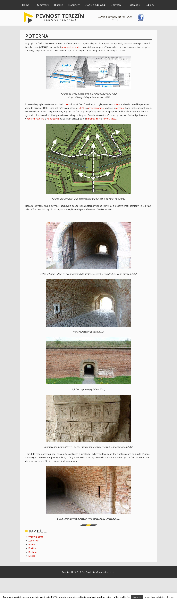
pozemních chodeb (71, 47)
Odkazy (150, 4)
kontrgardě (53, 118)
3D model (135, 4)
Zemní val (33, 540)
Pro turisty (74, 4)
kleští (81, 108)
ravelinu (119, 108)
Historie (58, 4)
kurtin (66, 104)
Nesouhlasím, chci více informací (159, 597)
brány (117, 104)
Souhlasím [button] (136, 597)
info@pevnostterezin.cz (103, 572)
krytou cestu (109, 118)
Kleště (31, 555)
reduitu (31, 118)
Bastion (32, 552)
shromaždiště (93, 118)
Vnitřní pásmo (35, 536)
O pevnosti (43, 4)
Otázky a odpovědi (95, 4)
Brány (31, 544)
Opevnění (118, 6)
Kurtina (32, 548)
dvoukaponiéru (96, 108)
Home (27, 6)
